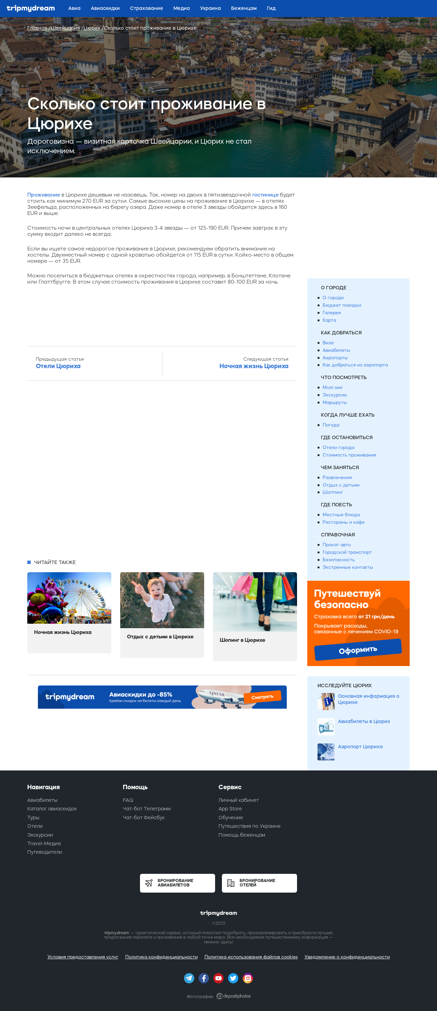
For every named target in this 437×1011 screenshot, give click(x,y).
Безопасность (339, 560)
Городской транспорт (347, 552)
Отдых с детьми (341, 485)
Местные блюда (341, 514)
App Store (230, 808)
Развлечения (337, 477)
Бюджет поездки (342, 305)
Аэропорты (335, 358)
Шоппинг (333, 492)
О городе (333, 297)
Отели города (338, 447)
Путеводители (44, 852)
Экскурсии (335, 395)
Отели (35, 826)
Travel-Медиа (44, 843)
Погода (331, 425)
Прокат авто (337, 545)
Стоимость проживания (349, 455)
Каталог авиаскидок (52, 808)
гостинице (265, 194)
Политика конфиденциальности (161, 957)
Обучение (230, 817)
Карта (329, 320)
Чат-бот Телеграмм (147, 808)
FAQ (128, 800)
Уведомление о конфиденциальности (347, 957)
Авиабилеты (336, 350)
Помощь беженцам (241, 835)
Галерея (332, 312)
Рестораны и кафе (344, 522)
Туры (33, 817)
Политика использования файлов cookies (251, 957)
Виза (328, 343)
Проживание (43, 194)
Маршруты (335, 402)
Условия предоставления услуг (82, 957)
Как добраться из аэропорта (355, 365)
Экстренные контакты (348, 567)
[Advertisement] (162, 472)
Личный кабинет (238, 800)
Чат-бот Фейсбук (144, 817)
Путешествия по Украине (249, 826)
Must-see (332, 387)
